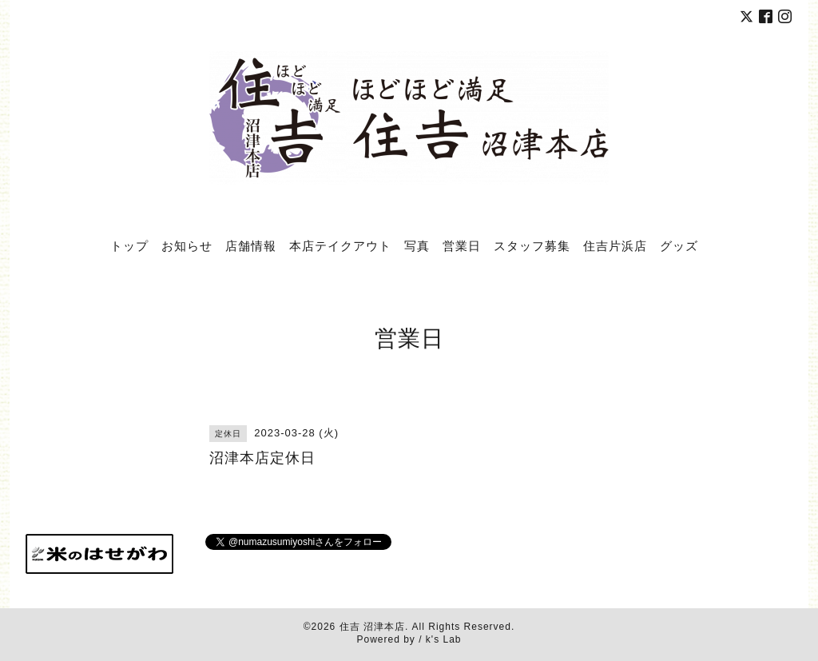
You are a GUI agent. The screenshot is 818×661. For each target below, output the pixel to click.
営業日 (462, 245)
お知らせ (186, 245)
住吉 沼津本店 (372, 626)
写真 (417, 245)
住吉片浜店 (615, 245)
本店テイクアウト (340, 245)
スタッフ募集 (532, 245)
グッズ (679, 245)
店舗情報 (250, 245)
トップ (129, 245)
